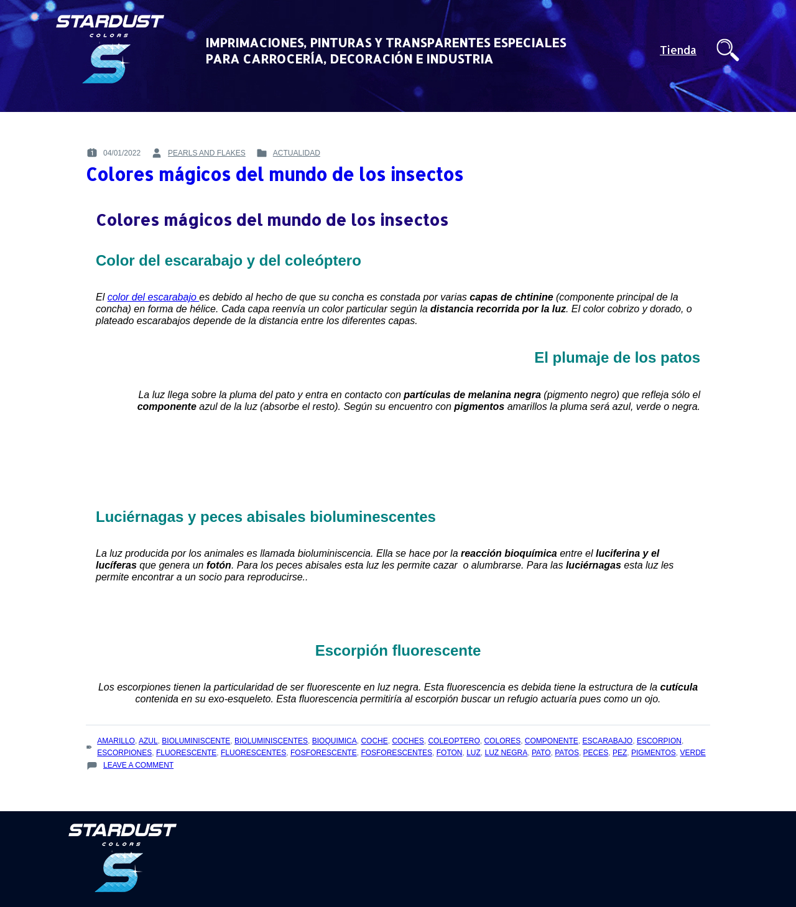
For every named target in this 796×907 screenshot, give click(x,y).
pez (620, 752)
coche (374, 741)
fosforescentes (396, 752)
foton (450, 752)
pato (541, 752)
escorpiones (124, 752)
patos (567, 752)
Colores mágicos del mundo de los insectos (274, 174)
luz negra (506, 752)
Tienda (678, 50)
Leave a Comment (138, 765)
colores (502, 741)
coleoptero (453, 741)
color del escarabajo (154, 297)
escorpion (659, 741)
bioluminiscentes (271, 741)
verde (692, 752)
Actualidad (296, 153)
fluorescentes (253, 752)
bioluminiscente (196, 741)
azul (148, 741)
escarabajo (608, 741)
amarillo (116, 741)
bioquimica (334, 741)
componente (551, 741)
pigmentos (653, 752)
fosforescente (323, 752)
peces (596, 752)
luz (473, 752)
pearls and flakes (207, 153)
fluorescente (186, 752)
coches (407, 741)
